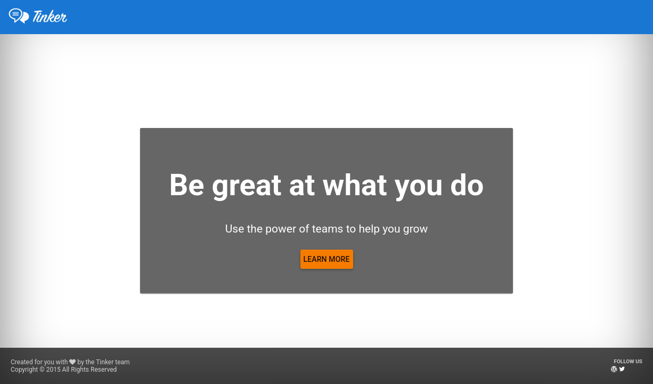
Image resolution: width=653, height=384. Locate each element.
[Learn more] (326, 259)
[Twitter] (622, 369)
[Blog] (614, 369)
